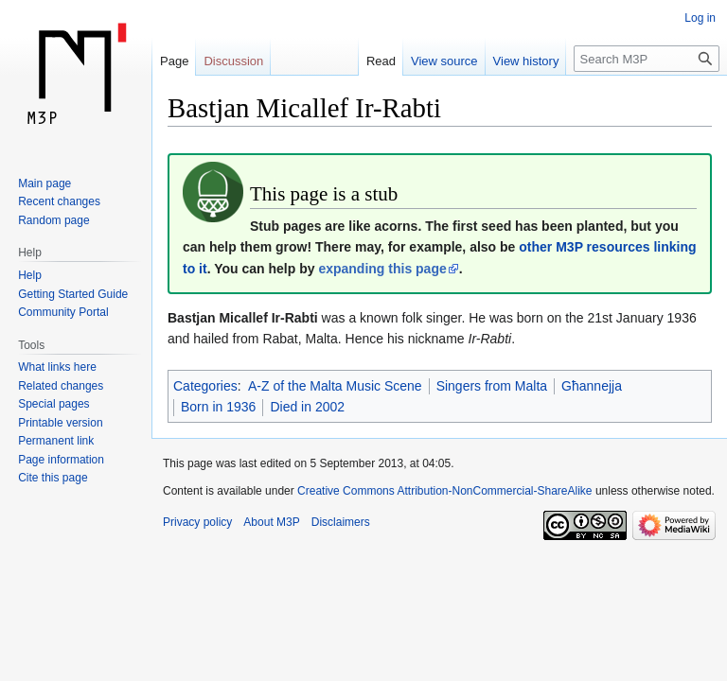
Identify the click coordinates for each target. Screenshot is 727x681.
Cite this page (52, 477)
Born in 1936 (218, 406)
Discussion (233, 61)
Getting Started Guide (73, 294)
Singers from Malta (491, 385)
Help (30, 275)
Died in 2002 (307, 406)
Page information (61, 459)
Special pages (53, 403)
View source (444, 61)
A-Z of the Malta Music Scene (335, 385)
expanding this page (382, 268)
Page (174, 61)
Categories (205, 385)
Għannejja (591, 385)
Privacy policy (197, 522)
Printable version (60, 422)
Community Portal (63, 312)
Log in (700, 18)
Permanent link (56, 440)
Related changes (60, 386)
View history (526, 61)
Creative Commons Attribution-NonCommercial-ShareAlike (444, 491)
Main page (44, 183)
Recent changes (59, 201)
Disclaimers (340, 522)
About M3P (271, 522)
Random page (53, 220)
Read (381, 61)
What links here (57, 367)
